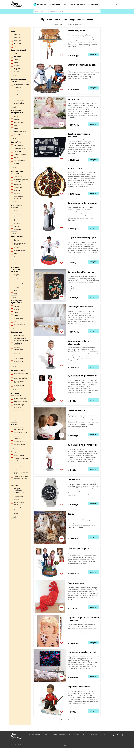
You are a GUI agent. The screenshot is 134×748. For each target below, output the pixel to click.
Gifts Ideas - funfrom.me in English (61, 734)
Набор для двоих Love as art (82, 652)
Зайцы (71, 514)
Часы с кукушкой (76, 30)
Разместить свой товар (80, 734)
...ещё (14, 76)
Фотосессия (73, 99)
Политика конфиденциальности (38, 734)
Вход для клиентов (67, 745)
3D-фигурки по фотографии (82, 237)
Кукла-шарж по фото (78, 548)
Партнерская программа (98, 734)
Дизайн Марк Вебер (117, 745)
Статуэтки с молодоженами (82, 65)
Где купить (93, 54)
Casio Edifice (74, 479)
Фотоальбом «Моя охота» (81, 272)
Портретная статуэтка (79, 686)
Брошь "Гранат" (76, 168)
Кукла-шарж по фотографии (82, 203)
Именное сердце (76, 583)
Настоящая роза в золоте (80, 306)
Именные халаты (76, 410)
